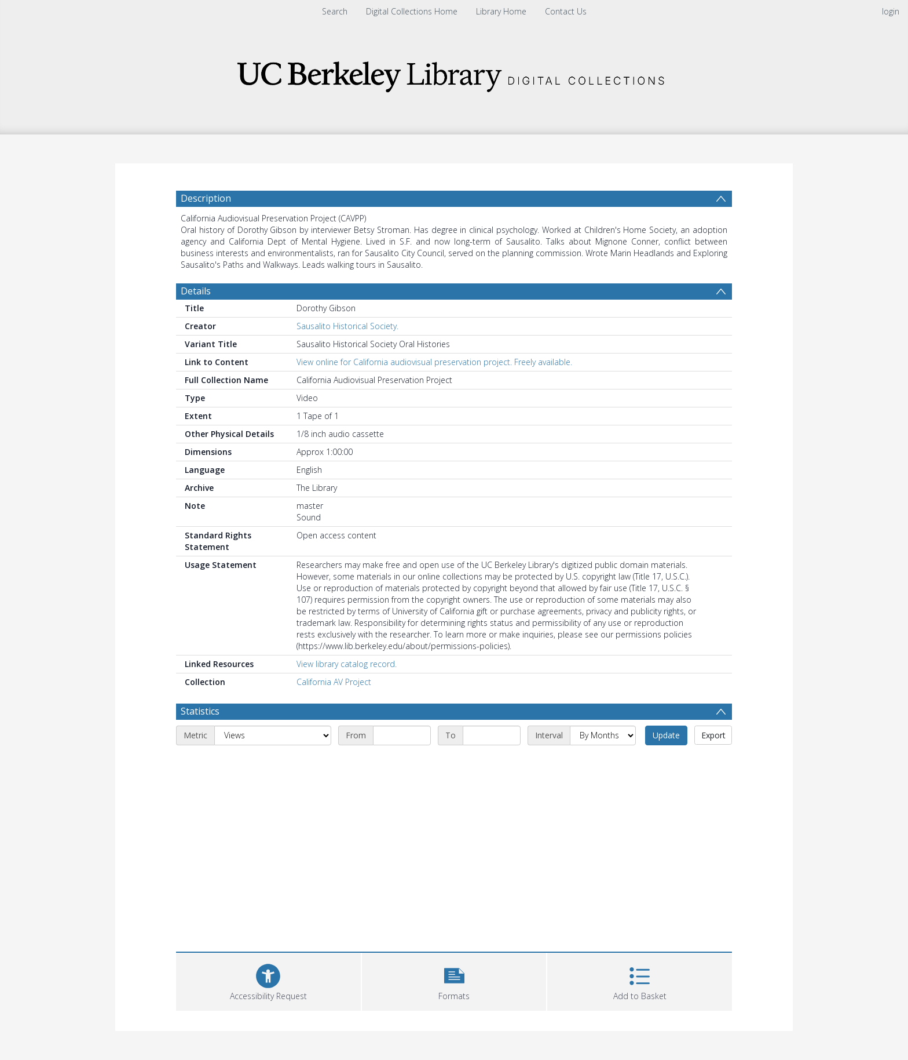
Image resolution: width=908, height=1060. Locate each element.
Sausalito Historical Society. (347, 326)
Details (196, 291)
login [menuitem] (890, 11)
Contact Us (566, 11)
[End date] (492, 735)
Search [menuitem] (334, 11)
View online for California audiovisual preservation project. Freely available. (434, 361)
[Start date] (402, 735)
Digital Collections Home (411, 11)
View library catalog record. (346, 663)
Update (666, 735)
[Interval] (603, 735)
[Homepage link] (454, 73)
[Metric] (272, 735)
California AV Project (333, 681)
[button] (454, 980)
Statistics (200, 711)
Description (206, 198)
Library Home (501, 11)
